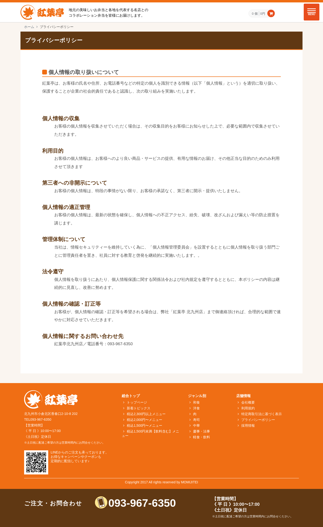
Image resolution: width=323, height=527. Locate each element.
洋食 (196, 408)
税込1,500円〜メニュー (144, 425)
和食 (196, 402)
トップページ (137, 402)
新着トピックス (138, 408)
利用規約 (248, 408)
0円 (262, 13)
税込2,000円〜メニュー (144, 420)
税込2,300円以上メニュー (146, 414)
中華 (196, 425)
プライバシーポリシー (258, 420)
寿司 (196, 420)
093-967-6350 (142, 503)
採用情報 (248, 425)
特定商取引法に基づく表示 (261, 414)
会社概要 (248, 402)
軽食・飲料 (201, 437)
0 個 (255, 14)
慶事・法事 (201, 431)
